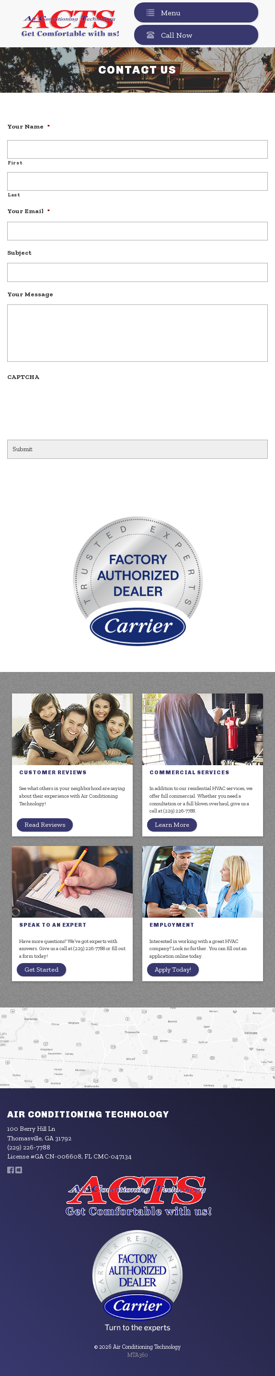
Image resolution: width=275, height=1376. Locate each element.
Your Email (28, 211)
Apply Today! (173, 969)
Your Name (28, 126)
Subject (19, 252)
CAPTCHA (23, 376)
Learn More (172, 825)
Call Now (167, 35)
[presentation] (80, 405)
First (15, 163)
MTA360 (137, 1355)
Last (14, 195)
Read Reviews (44, 825)
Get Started (41, 969)
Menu (162, 12)
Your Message (30, 294)
